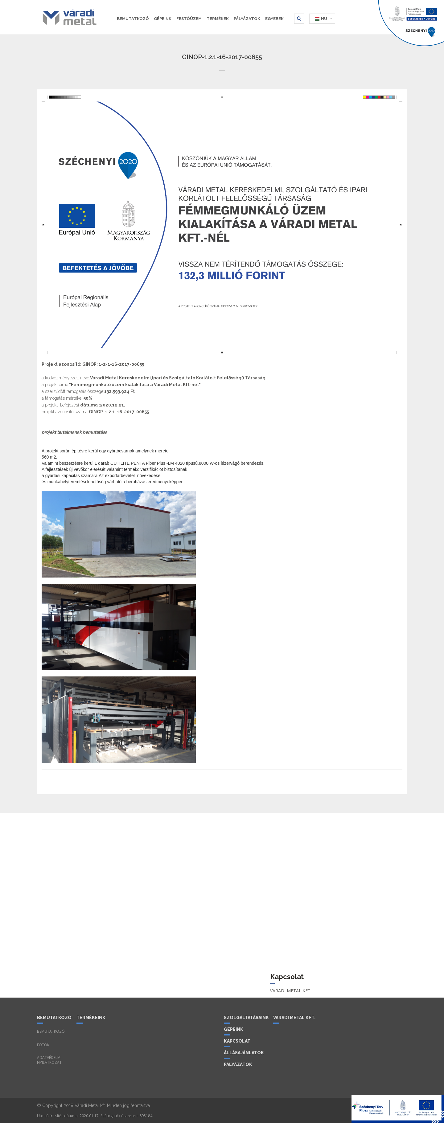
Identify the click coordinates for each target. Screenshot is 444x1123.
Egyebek (274, 18)
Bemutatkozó (133, 18)
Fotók (43, 1045)
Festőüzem (189, 18)
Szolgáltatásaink (246, 1017)
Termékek (218, 18)
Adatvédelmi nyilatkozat (49, 1060)
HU (324, 18)
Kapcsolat (237, 1041)
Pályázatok (247, 18)
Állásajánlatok (244, 1052)
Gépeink (162, 18)
